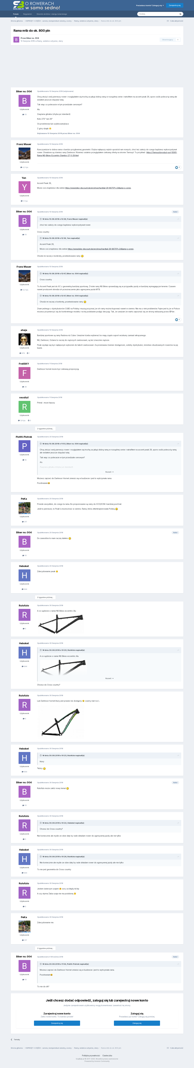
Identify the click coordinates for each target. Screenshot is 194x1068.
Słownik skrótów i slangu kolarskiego (52, 14)
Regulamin (27, 14)
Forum (16, 15)
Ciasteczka (107, 1055)
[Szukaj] (150, 14)
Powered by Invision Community (97, 1061)
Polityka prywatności (91, 1055)
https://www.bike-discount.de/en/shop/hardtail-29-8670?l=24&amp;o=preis (98, 188)
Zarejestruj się (175, 5)
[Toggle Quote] (41, 219)
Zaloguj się (136, 1023)
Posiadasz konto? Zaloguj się (150, 5)
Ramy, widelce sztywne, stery (50, 41)
